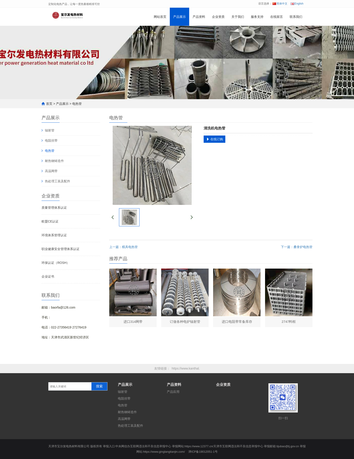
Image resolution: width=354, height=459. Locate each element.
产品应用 (173, 391)
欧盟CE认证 (50, 221)
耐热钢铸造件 (54, 161)
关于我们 (237, 17)
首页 (49, 103)
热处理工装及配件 (57, 181)
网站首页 (160, 17)
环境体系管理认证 (54, 235)
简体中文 (279, 3)
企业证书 (48, 276)
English (297, 3)
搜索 (99, 386)
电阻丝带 (51, 140)
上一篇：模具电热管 (123, 247)
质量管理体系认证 (54, 207)
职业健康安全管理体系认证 (60, 249)
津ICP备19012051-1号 (203, 451)
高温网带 (51, 171)
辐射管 (49, 130)
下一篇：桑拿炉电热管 (296, 247)
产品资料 (199, 17)
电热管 (77, 103)
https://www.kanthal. (186, 368)
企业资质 (218, 17)
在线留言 (276, 17)
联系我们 (296, 17)
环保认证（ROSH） (56, 263)
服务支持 (257, 17)
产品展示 (179, 17)
